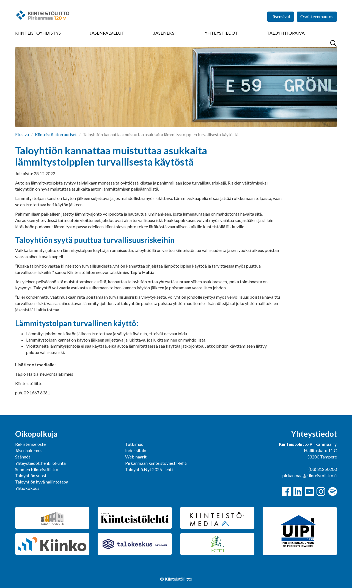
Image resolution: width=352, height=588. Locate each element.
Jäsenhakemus (28, 450)
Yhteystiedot (221, 32)
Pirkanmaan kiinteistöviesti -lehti (156, 463)
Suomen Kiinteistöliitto (36, 469)
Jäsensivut (280, 16)
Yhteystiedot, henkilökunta (40, 463)
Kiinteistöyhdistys (38, 32)
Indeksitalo (135, 450)
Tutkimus (134, 444)
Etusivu (22, 134)
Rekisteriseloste (30, 444)
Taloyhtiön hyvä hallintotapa (41, 481)
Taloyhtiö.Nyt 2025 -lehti (149, 469)
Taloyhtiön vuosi (30, 475)
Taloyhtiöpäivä (286, 32)
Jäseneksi (164, 32)
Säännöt (22, 456)
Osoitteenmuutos (316, 16)
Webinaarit (136, 456)
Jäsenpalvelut (107, 32)
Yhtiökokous (27, 488)
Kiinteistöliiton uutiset (56, 134)
